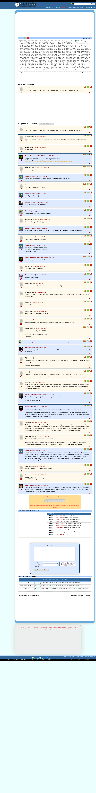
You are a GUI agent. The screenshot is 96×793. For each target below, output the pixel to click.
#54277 (38, 595)
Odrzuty (63, 7)
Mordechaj (28, 217)
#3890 (48, 598)
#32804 (85, 598)
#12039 (39, 598)
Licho (26, 492)
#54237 (75, 595)
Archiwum (76, 7)
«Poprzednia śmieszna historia (29, 605)
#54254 (64, 595)
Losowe (69, 7)
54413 (51, 537)
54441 (51, 523)
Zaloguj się (92, 1)
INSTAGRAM (35, 668)
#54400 (75, 592)
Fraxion (27, 281)
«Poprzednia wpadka (25, 79)
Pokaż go (78, 348)
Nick (37, 572)
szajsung (27, 209)
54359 (51, 541)
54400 (51, 528)
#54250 (80, 595)
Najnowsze (49, 7)
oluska (27, 183)
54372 (51, 532)
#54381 (58, 592)
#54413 (80, 592)
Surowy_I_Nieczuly (30, 401)
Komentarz (53, 552)
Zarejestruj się (84, 1)
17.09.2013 (84, 38)
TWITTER (42, 668)
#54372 (38, 592)
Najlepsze (57, 7)
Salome (27, 413)
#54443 (69, 592)
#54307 (46, 595)
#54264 (69, 595)
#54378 (52, 592)
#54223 (58, 595)
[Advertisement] (7, 396)
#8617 (68, 598)
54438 (51, 534)
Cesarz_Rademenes (30, 162)
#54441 (64, 592)
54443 (51, 530)
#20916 (55, 598)
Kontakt (87, 7)
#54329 (52, 595)
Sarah (26, 354)
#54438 (46, 592)
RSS (93, 7)
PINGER (48, 668)
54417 (51, 539)
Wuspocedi (26, 348)
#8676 (62, 598)
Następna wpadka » (84, 79)
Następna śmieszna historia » (81, 605)
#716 (80, 598)
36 (80, 42)
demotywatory (33, 669)
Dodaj (82, 7)
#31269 (74, 598)
